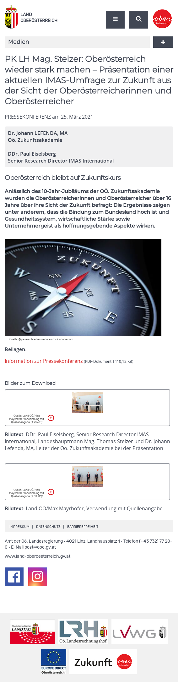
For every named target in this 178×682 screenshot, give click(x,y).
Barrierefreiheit (82, 527)
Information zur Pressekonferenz (69, 360)
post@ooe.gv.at (40, 547)
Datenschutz (48, 527)
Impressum (19, 527)
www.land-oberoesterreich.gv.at (37, 556)
